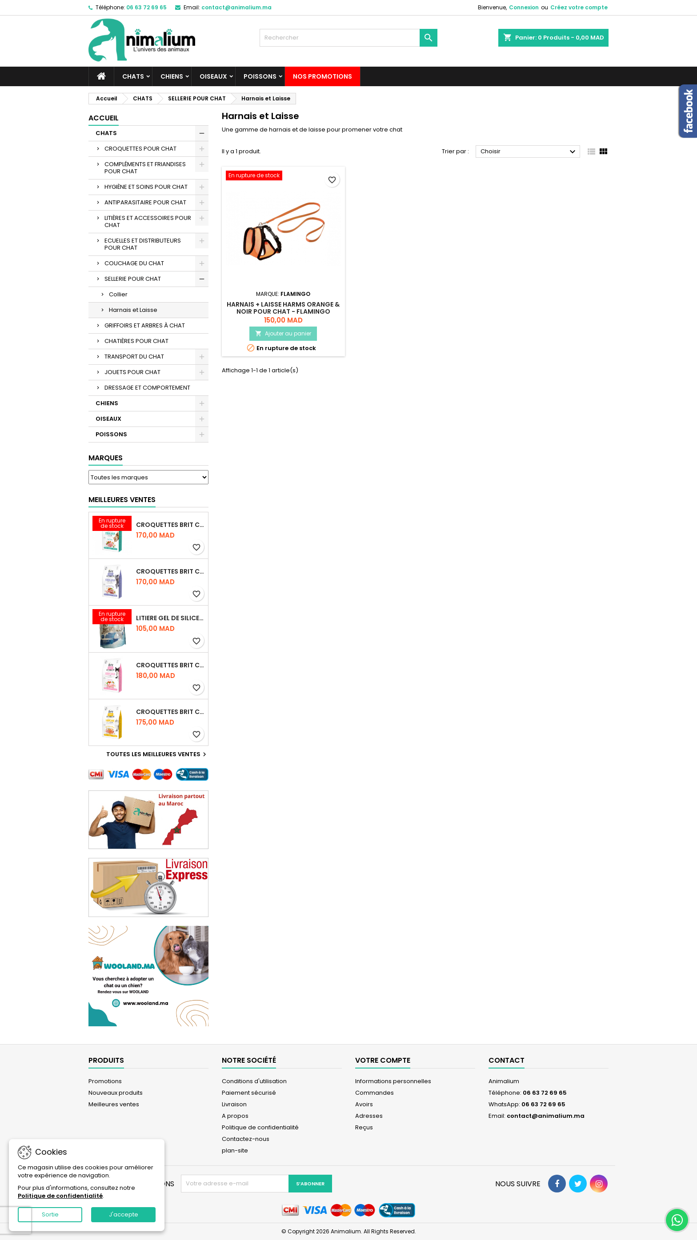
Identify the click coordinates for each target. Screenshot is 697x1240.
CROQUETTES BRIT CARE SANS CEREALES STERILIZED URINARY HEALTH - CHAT (170, 524)
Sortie (50, 1214)
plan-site (235, 1150)
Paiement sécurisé (249, 1092)
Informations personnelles (393, 1081)
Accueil (103, 118)
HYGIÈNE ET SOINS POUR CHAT (146, 187)
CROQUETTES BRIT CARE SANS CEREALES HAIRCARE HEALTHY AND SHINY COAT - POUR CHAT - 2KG (170, 711)
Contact (507, 1060)
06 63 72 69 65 (146, 7)
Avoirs (364, 1104)
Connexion (524, 7)
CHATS (133, 76)
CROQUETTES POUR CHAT (140, 148)
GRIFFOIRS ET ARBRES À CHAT (144, 325)
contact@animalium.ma (236, 7)
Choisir (529, 152)
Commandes (374, 1092)
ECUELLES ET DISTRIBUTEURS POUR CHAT (142, 244)
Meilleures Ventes (122, 499)
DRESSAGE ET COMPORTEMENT (147, 387)
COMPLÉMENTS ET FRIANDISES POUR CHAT (145, 167)
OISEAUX (213, 76)
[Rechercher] (348, 38)
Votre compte (382, 1060)
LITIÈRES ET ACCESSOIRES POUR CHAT (147, 221)
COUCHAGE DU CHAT (134, 263)
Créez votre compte (579, 7)
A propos (235, 1116)
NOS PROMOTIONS (322, 76)
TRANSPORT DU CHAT (134, 356)
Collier (118, 294)
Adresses (369, 1116)
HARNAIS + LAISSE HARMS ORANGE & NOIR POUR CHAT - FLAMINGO (283, 308)
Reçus (364, 1127)
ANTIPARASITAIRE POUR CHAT (145, 202)
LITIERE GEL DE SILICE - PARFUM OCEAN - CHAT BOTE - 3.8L (170, 618)
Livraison (234, 1104)
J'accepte (123, 1214)
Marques (105, 458)
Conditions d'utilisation (254, 1081)
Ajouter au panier (283, 333)
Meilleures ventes (113, 1104)
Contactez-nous (245, 1139)
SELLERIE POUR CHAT (132, 279)
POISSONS (260, 76)
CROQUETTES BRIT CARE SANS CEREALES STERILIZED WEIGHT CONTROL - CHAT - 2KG (170, 571)
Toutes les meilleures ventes (157, 754)
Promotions (105, 1081)
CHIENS (171, 76)
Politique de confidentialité (260, 1127)
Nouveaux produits (115, 1092)
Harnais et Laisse (133, 310)
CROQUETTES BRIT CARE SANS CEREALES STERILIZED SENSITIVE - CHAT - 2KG (170, 665)
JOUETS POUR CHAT (132, 372)
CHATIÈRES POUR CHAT (136, 341)
